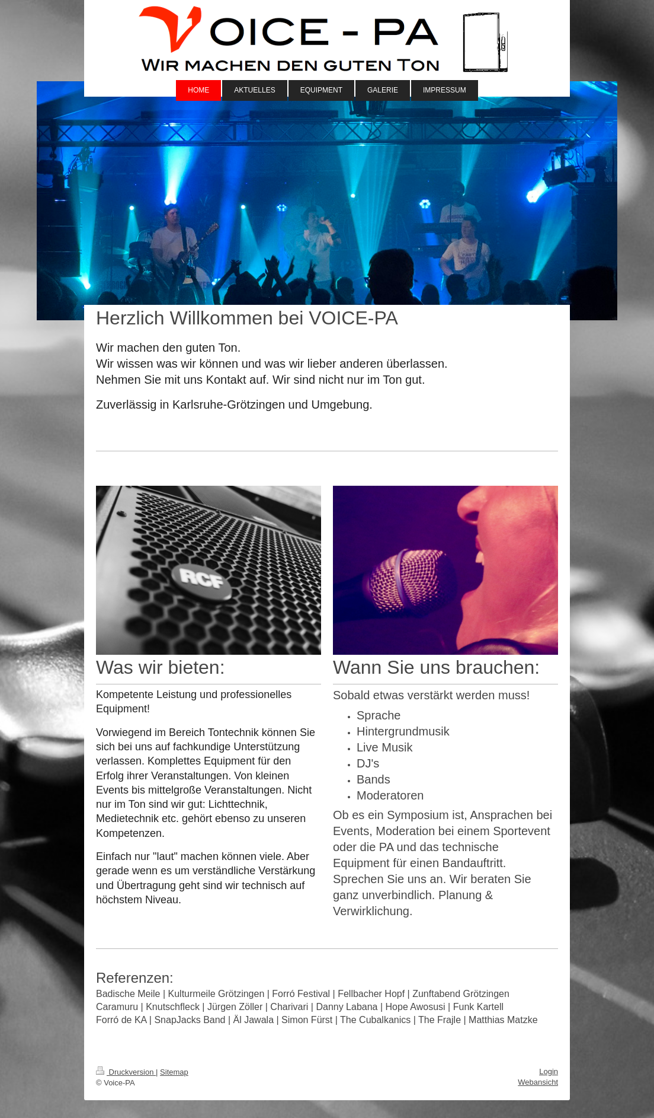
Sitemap (174, 1072)
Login (548, 1071)
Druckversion (126, 1072)
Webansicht (538, 1082)
